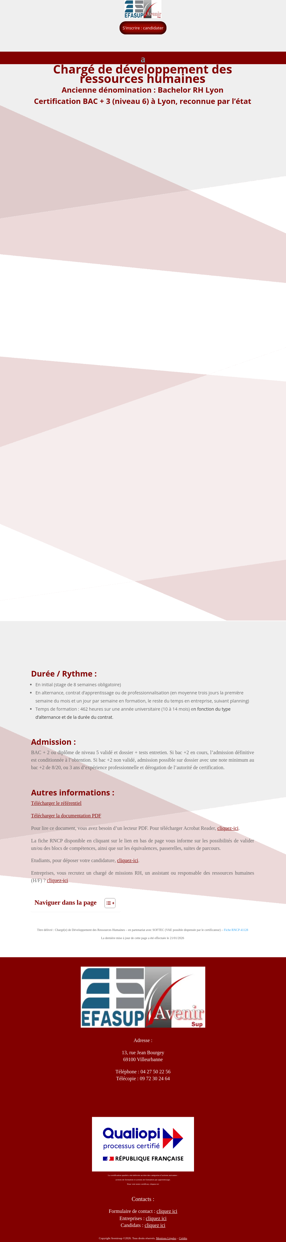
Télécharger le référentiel (56, 803)
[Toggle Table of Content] (107, 903)
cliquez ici (155, 1225)
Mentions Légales (166, 1238)
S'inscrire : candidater (143, 28)
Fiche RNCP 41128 (236, 930)
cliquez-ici (228, 828)
